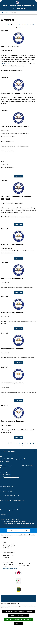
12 (19, 27)
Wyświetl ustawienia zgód (18, 615)
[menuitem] (13, 530)
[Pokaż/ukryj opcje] (1, 1)
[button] (18, 574)
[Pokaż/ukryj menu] (35, 1)
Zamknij (18, 623)
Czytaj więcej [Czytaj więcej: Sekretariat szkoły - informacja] (18, 258)
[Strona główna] (2, 12)
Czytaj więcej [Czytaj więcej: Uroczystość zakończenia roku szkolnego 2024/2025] (18, 224)
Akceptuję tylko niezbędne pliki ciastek (18, 619)
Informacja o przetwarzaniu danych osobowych (18, 611)
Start (7, 12)
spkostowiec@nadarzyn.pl (8, 63)
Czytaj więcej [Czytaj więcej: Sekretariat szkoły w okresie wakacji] (18, 176)
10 (33, 24)
